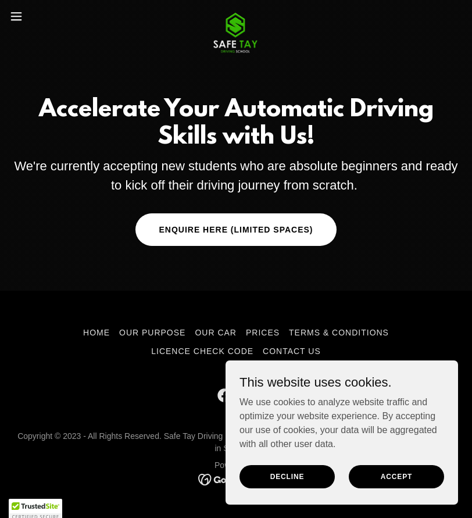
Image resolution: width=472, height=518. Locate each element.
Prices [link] (263, 332)
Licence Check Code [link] (202, 351)
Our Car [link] (216, 332)
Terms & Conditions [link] (339, 332)
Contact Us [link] (292, 351)
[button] (39, 16)
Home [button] (96, 332)
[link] (236, 16)
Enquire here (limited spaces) (236, 229)
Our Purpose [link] (152, 332)
